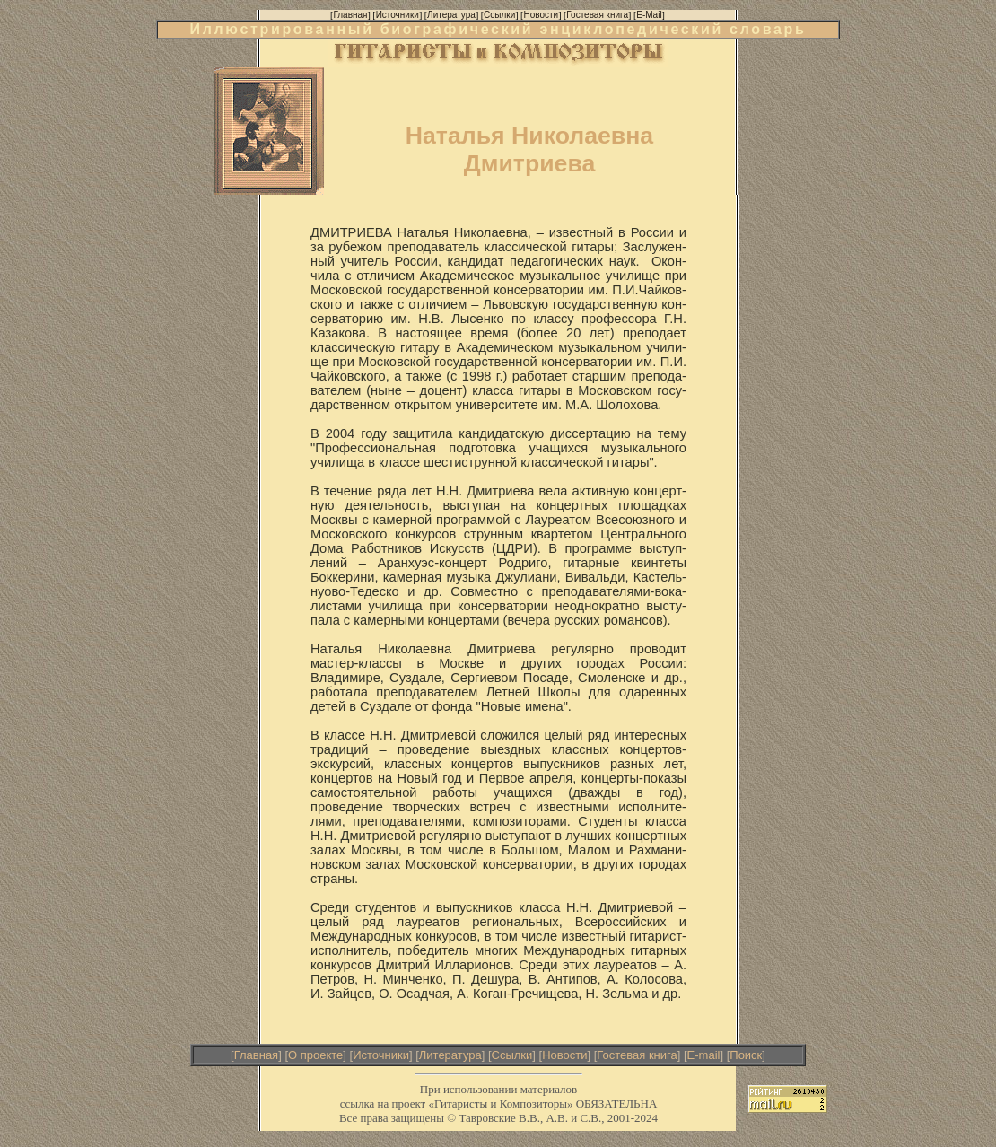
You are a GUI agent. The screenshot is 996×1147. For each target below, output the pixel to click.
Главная (256, 1055)
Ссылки (512, 1055)
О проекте (315, 1055)
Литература (450, 1055)
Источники (381, 1055)
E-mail (704, 1055)
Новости (564, 1055)
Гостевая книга (637, 1055)
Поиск (746, 1055)
